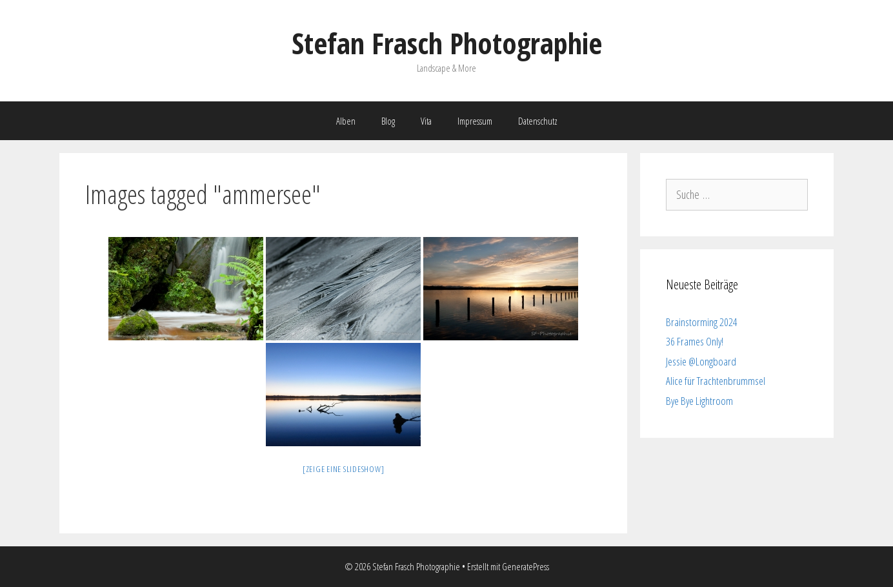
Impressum (474, 120)
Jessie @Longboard (701, 361)
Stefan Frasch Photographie (447, 43)
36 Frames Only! (694, 341)
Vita (426, 120)
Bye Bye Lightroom (699, 400)
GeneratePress (525, 566)
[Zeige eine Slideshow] (344, 469)
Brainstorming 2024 (701, 321)
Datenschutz (537, 120)
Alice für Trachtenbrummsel (715, 380)
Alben (346, 120)
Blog (388, 120)
